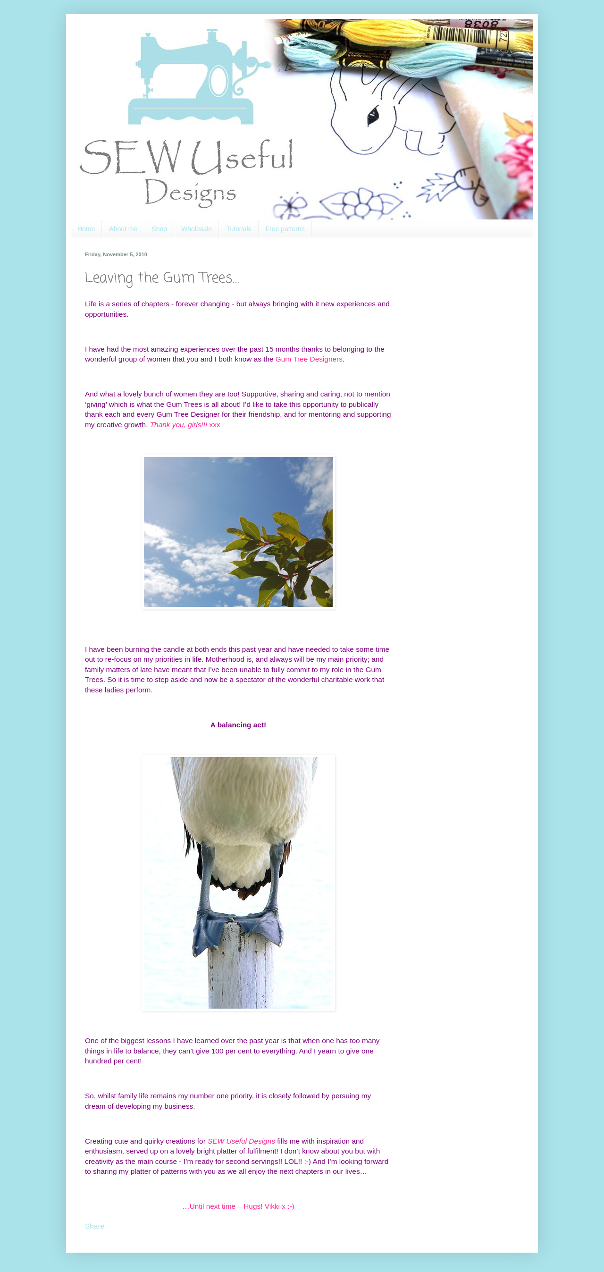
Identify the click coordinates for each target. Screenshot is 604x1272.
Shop (159, 229)
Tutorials (238, 229)
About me (123, 229)
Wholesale (196, 229)
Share (94, 1226)
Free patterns (285, 229)
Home (86, 229)
